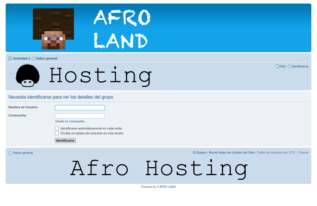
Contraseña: (17, 115)
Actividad (20, 58)
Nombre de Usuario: (23, 107)
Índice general (46, 58)
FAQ (282, 66)
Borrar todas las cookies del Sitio (231, 152)
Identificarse (300, 66)
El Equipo (199, 152)
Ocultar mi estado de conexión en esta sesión (89, 133)
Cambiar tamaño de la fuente (304, 57)
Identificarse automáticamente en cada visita (88, 128)
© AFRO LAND (166, 186)
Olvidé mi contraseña (69, 121)
